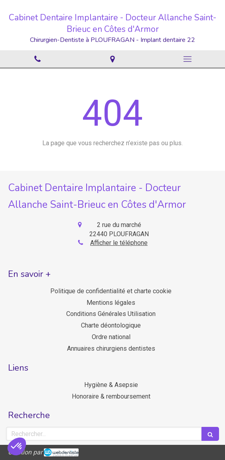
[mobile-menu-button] (187, 59)
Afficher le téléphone (119, 243)
